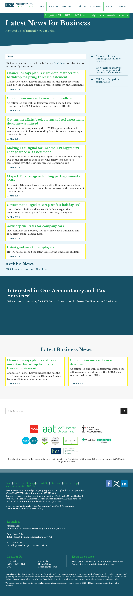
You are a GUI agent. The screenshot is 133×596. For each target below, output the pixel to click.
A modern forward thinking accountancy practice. (108, 58)
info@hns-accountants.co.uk (107, 15)
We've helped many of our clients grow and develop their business (109, 70)
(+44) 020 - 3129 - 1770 (65, 15)
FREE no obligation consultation (107, 80)
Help (75, 483)
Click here (60, 63)
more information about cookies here (62, 583)
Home (42, 6)
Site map (30, 483)
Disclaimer (56, 483)
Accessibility (42, 483)
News (108, 6)
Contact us (121, 6)
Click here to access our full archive (26, 269)
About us (53, 6)
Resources (95, 6)
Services (66, 6)
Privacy (67, 483)
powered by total (20, 486)
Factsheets (80, 6)
